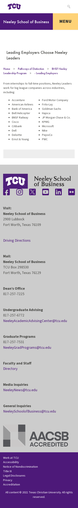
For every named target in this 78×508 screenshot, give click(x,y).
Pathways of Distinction (31, 69)
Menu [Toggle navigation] (65, 21)
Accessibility (11, 462)
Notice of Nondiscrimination (20, 467)
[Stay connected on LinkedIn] (58, 192)
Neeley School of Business (26, 21)
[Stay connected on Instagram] (19, 192)
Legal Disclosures (14, 475)
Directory (10, 368)
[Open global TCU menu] (30, 7)
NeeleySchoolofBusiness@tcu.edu (29, 411)
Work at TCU (11, 458)
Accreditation (11, 484)
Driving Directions (17, 240)
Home (6, 69)
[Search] (68, 6)
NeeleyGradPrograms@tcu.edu (27, 347)
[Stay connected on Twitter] (32, 192)
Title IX (7, 471)
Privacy (7, 480)
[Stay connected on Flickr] (71, 192)
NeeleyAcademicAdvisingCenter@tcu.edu (35, 320)
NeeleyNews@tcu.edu (20, 390)
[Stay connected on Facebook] (6, 192)
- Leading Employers (46, 73)
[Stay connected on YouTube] (45, 192)
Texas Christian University (45, 492)
